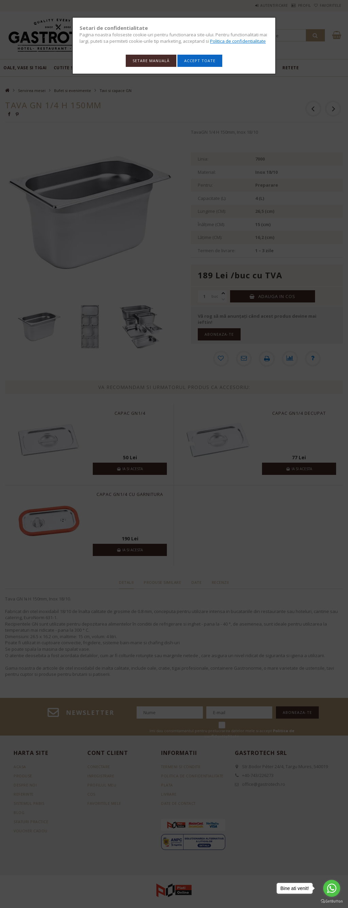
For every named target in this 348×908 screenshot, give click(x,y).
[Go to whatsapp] (331, 888)
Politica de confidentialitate (238, 41)
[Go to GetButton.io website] (332, 901)
